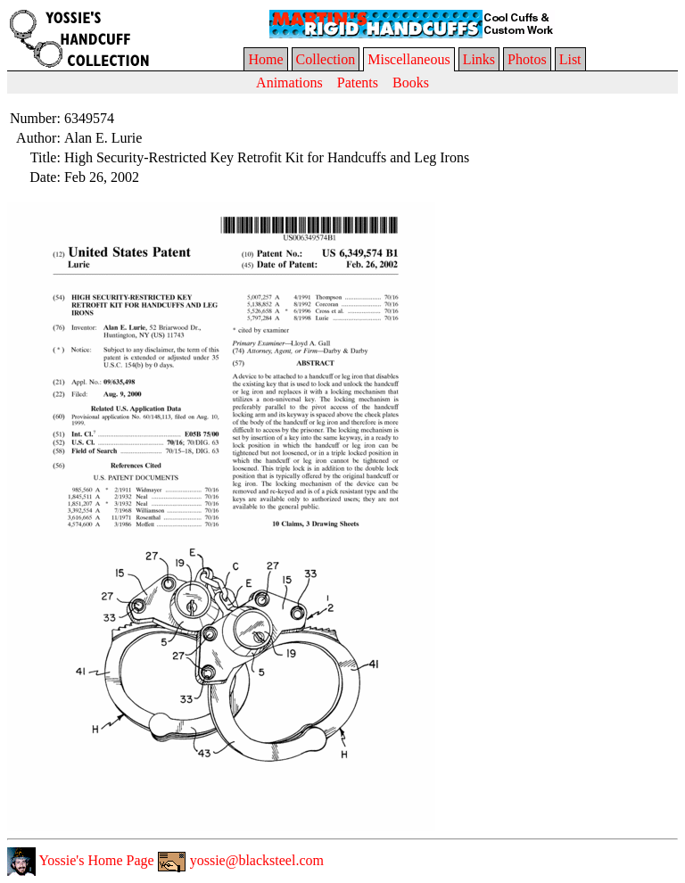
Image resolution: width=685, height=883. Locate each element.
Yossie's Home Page (80, 860)
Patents (357, 82)
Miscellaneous (408, 59)
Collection (326, 59)
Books (410, 82)
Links (479, 59)
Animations (289, 82)
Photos (527, 59)
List (570, 59)
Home (265, 59)
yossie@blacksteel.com (241, 860)
